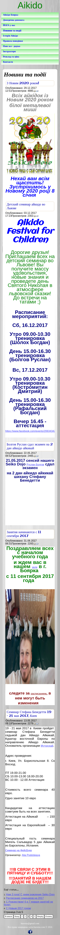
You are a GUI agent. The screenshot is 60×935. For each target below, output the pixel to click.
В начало (8, 916)
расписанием (38, 693)
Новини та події (12, 30)
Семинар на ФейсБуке (18, 850)
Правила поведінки (13, 41)
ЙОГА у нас (9, 25)
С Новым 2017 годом (18, 908)
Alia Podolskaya (31, 855)
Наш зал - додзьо (11, 46)
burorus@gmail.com (30, 923)
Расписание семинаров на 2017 (25, 898)
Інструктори (9, 51)
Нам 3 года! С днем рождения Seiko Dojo (30, 894)
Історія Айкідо (10, 35)
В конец (48, 916)
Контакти (8, 62)
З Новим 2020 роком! (23, 83)
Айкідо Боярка (10, 14)
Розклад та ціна (11, 56)
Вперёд (40, 916)
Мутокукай (47, 745)
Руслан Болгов (35, 464)
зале (34, 567)
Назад (17, 916)
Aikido (30, 5)
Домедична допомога (13, 20)
